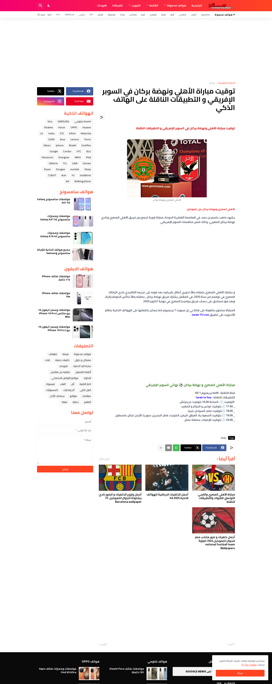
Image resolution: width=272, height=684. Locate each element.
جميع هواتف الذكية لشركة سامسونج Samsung (53, 251)
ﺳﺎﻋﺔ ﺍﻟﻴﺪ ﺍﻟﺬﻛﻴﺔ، (82, 366)
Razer (47, 169)
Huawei (86, 127)
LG (41, 133)
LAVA (74, 163)
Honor (61, 127)
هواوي (153, 14)
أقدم (103, 644)
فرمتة (65, 354)
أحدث (230, 644)
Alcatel (72, 145)
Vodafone (85, 175)
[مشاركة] (102, 117)
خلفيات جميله (62, 360)
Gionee (87, 163)
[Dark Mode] (49, 5)
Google (54, 151)
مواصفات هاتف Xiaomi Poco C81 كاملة (126, 670)
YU (73, 175)
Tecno (87, 139)
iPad (88, 157)
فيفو (163, 14)
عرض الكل (104, 458)
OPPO (74, 127)
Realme (48, 127)
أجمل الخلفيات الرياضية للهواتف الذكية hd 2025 (167, 496)
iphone (60, 145)
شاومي (182, 14)
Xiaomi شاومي (82, 121)
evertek (74, 169)
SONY (51, 139)
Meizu (47, 145)
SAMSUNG (63, 121)
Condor (67, 151)
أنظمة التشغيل (83, 372)
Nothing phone (82, 181)
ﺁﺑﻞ (72, 384)
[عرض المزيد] (161, 447)
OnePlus (69, 14)
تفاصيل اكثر (251, 664)
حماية (76, 402)
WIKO (78, 157)
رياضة (212, 83)
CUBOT (52, 175)
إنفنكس (133, 14)
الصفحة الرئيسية (226, 83)
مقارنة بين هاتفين (60, 372)
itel (67, 181)
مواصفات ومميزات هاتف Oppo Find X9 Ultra (57, 670)
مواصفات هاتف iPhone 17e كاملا (56, 278)
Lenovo (75, 139)
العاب (63, 384)
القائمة (153, 5)
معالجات (86, 396)
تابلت (47, 360)
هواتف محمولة (176, 5)
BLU (88, 151)
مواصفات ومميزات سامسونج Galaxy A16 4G (55, 234)
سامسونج (205, 14)
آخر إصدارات (68, 390)
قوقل (100, 14)
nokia (51, 133)
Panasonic (47, 157)
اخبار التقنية (85, 384)
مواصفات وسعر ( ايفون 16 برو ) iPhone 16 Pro (54, 328)
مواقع (73, 396)
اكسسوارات (52, 390)
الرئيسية (196, 5)
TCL (65, 163)
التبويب (135, 5)
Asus (62, 139)
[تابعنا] (42, 14)
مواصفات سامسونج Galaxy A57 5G (53, 201)
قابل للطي (85, 390)
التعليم (87, 402)
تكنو (50, 14)
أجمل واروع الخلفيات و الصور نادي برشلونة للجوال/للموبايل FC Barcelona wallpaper (120, 498)
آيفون (193, 14)
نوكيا (122, 14)
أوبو (172, 14)
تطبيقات (117, 5)
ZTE (91, 14)
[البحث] (40, 5)
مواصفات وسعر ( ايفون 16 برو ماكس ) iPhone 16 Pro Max (54, 313)
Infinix (72, 133)
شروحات (102, 5)
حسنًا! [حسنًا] (240, 673)
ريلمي (82, 14)
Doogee (60, 169)
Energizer (64, 157)
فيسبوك (50, 384)
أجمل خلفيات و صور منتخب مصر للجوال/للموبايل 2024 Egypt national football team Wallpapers (215, 542)
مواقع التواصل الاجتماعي (64, 378)
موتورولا (112, 14)
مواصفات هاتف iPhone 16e (56, 294)
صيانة (64, 402)
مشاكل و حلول (83, 360)
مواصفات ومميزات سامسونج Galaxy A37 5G (55, 217)
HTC (58, 14)
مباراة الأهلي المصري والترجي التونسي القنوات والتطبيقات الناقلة (216, 498)
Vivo (50, 121)
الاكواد (87, 378)
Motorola (86, 133)
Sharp (87, 169)
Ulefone (53, 163)
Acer (63, 175)
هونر (143, 14)
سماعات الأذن (57, 396)
